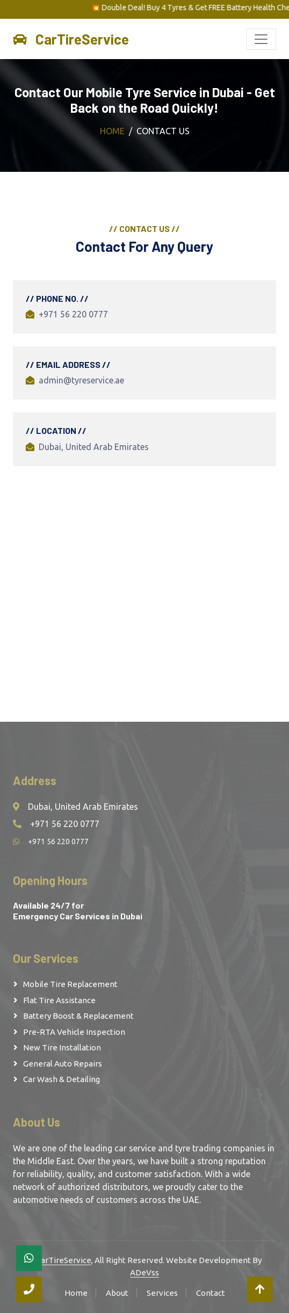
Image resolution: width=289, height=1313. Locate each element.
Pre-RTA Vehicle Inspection (74, 1031)
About (117, 1292)
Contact (210, 1292)
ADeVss (144, 1272)
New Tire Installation (62, 1047)
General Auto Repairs (62, 1063)
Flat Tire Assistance (59, 1000)
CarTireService (63, 1260)
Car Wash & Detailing (61, 1079)
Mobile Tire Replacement (70, 984)
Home (112, 131)
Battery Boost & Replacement (78, 1015)
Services (162, 1292)
